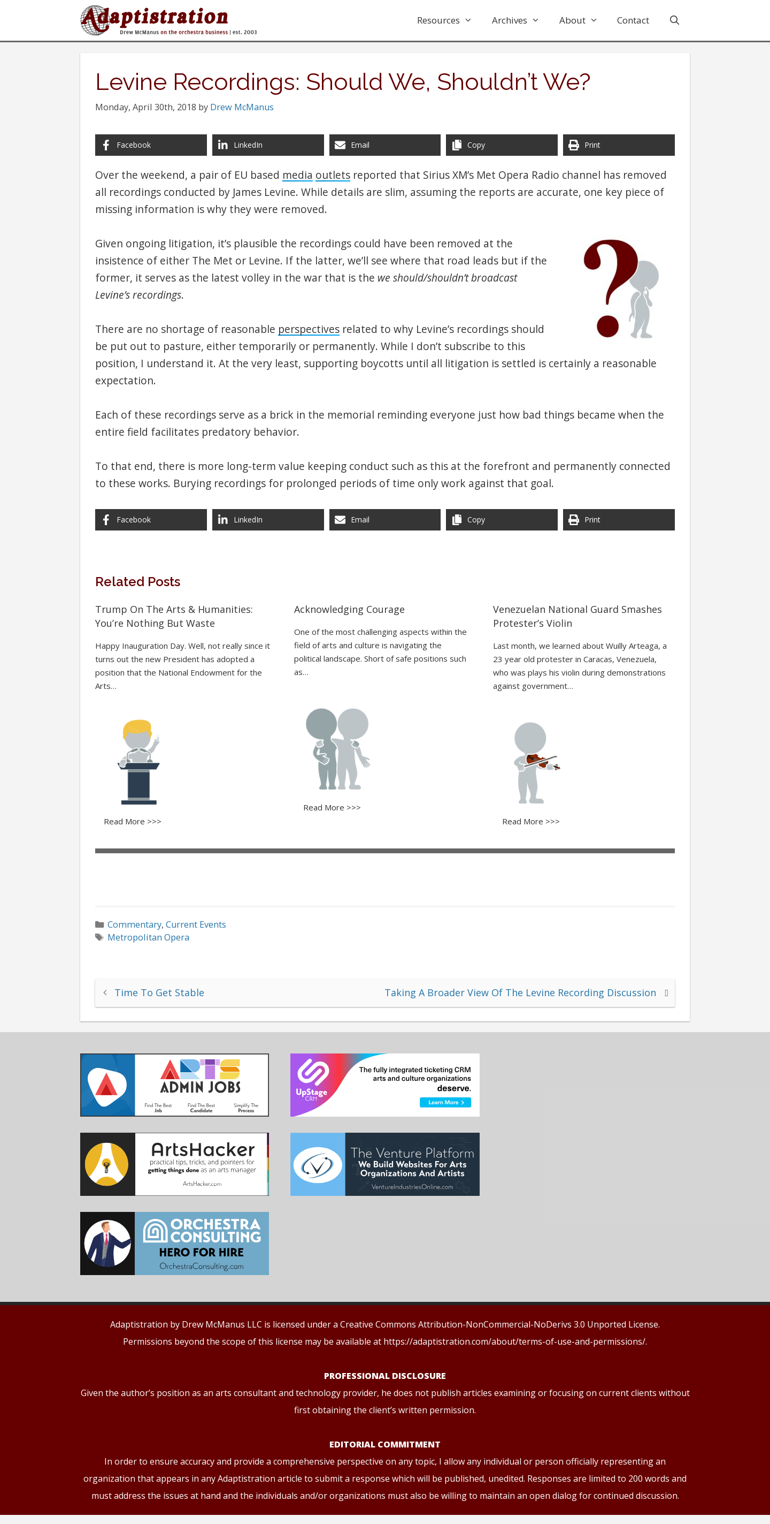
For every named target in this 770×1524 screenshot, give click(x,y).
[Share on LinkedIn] (270, 151)
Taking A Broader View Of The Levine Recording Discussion (514, 994)
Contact (633, 20)
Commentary (141, 927)
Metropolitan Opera (155, 940)
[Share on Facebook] (156, 151)
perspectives (315, 335)
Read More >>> (139, 825)
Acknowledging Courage (351, 615)
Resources (449, 20)
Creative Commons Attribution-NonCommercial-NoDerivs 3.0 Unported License (499, 1333)
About (583, 20)
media (304, 181)
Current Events (202, 927)
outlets (339, 181)
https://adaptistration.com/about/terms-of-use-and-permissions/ (514, 1350)
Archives (521, 20)
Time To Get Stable (166, 994)
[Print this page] (613, 151)
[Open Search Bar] (674, 20)
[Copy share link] (499, 151)
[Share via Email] (385, 151)
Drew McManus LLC (222, 1333)
